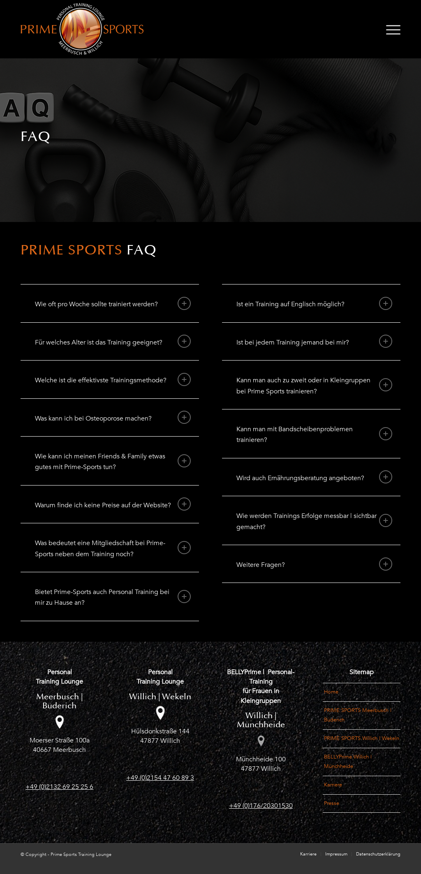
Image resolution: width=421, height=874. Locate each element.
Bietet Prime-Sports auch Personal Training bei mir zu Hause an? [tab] (113, 597)
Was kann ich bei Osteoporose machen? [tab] (113, 417)
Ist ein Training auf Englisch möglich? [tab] (314, 303)
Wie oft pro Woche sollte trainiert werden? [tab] (113, 303)
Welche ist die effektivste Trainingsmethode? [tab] (113, 379)
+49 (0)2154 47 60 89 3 (160, 777)
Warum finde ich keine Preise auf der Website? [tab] (113, 504)
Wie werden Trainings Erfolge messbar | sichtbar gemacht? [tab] (314, 521)
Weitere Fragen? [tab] (314, 564)
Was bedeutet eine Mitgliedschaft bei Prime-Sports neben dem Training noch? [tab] (113, 548)
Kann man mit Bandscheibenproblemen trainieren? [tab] (314, 434)
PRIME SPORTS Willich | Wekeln (361, 738)
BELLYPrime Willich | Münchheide (348, 761)
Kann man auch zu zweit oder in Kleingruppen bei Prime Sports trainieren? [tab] (314, 385)
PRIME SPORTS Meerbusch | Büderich (357, 715)
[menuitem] (390, 29)
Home (331, 692)
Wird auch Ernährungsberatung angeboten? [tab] (314, 476)
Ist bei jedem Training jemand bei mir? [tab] (314, 341)
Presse (331, 803)
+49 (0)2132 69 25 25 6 (59, 786)
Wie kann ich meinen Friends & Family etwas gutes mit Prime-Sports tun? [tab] (113, 462)
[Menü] (390, 29)
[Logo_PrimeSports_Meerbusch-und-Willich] (82, 29)
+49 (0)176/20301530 (261, 805)
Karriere (333, 784)
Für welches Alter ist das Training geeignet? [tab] (113, 341)
